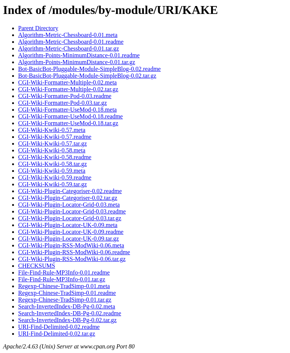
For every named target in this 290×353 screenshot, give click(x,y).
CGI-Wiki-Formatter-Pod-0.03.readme (64, 96)
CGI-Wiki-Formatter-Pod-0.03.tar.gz (62, 103)
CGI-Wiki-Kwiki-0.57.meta (51, 130)
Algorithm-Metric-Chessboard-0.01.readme (70, 41)
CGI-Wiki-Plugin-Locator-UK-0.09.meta (67, 225)
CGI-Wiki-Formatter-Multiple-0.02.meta (67, 82)
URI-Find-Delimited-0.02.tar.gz (56, 333)
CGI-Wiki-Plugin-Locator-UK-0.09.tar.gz (68, 238)
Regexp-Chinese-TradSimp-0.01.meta (64, 286)
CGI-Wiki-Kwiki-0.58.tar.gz (52, 164)
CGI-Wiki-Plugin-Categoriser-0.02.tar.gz (67, 198)
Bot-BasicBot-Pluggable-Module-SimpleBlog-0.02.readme (89, 69)
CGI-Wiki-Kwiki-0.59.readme (54, 177)
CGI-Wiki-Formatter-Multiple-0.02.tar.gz (68, 89)
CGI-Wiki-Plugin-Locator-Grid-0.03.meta (69, 204)
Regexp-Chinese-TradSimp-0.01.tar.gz (64, 299)
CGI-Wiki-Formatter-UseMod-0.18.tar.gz (68, 123)
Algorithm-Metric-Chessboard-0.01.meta (67, 35)
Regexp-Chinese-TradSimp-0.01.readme (67, 293)
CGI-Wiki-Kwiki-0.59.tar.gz (52, 184)
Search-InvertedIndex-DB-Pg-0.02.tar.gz (67, 320)
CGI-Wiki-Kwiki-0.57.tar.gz (52, 143)
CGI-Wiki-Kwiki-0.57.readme (54, 137)
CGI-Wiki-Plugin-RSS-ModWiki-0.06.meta (71, 245)
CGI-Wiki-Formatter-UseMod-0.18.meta (67, 109)
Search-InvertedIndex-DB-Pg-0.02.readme (69, 313)
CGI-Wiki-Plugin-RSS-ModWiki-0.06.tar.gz (71, 259)
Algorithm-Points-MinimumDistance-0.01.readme (79, 55)
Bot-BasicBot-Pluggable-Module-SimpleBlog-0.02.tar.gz (87, 75)
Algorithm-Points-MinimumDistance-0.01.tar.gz (76, 62)
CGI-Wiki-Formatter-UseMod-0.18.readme (70, 116)
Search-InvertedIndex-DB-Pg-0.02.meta (66, 306)
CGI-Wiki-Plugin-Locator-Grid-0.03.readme (72, 211)
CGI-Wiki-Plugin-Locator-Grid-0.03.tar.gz (69, 218)
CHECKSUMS (36, 265)
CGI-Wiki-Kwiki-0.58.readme (54, 157)
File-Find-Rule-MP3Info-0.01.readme (64, 272)
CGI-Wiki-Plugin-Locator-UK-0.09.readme (70, 232)
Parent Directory (38, 28)
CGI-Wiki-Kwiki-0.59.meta (51, 170)
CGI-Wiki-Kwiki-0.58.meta (51, 150)
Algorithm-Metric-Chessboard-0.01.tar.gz (68, 48)
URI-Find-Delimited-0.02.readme (59, 327)
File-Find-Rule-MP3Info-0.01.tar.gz (61, 279)
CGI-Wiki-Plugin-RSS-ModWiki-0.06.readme (74, 252)
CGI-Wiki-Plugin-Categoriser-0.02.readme (70, 191)
